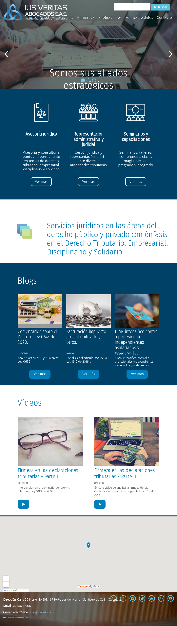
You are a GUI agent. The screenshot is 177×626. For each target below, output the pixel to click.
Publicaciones (110, 17)
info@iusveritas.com (43, 612)
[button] (160, 7)
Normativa (86, 17)
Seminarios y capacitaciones (136, 136)
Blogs (27, 280)
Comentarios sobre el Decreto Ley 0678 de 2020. (38, 337)
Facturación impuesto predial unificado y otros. (86, 337)
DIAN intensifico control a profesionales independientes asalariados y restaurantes (137, 342)
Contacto (164, 17)
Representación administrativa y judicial (88, 139)
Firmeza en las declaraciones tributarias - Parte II (126, 473)
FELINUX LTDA (24, 618)
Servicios (65, 17)
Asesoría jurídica (41, 134)
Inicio (31, 17)
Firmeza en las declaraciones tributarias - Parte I (50, 473)
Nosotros (47, 17)
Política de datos (139, 17)
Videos (30, 403)
